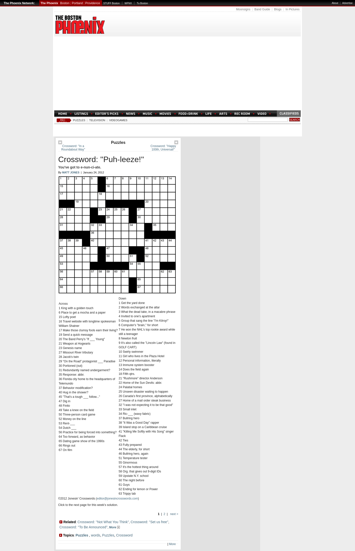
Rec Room (63, 121)
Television (97, 120)
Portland (77, 3)
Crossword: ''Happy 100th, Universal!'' (163, 147)
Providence (92, 3)
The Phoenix (49, 3)
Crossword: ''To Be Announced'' (83, 527)
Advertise (347, 3)
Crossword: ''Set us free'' (149, 522)
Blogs (278, 9)
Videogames (118, 120)
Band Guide (262, 9)
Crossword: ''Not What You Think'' (103, 522)
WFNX (128, 3)
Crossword (124, 535)
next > (173, 514)
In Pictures (292, 9)
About (335, 3)
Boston (64, 3)
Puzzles (79, 120)
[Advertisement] (177, 73)
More (114, 527)
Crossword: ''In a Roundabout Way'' (73, 147)
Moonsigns (243, 9)
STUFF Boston (111, 3)
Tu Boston (142, 3)
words (95, 535)
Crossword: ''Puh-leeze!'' (101, 159)
